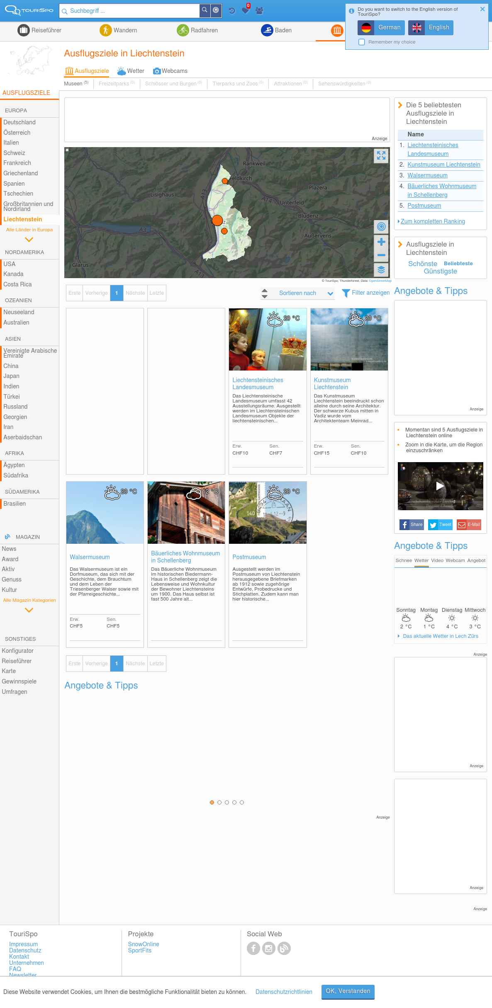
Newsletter (23, 976)
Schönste (422, 264)
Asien (13, 339)
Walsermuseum (90, 557)
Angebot (477, 560)
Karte (9, 671)
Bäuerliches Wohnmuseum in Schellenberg (185, 557)
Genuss (12, 580)
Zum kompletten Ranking (433, 222)
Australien (16, 323)
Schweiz (14, 153)
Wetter (135, 71)
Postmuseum (249, 557)
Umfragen (14, 692)
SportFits (139, 951)
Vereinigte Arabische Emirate (30, 353)
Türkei (11, 397)
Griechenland (20, 174)
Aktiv (8, 569)
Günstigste (440, 271)
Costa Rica (17, 285)
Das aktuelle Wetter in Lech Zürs (440, 636)
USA (9, 264)
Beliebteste (458, 264)
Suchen (209, 11)
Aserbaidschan (22, 438)
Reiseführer (45, 31)
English (439, 28)
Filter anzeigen (371, 293)
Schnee (404, 560)
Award (10, 559)
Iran (8, 427)
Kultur (9, 590)
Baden (282, 31)
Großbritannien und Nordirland (28, 207)
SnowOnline (143, 944)
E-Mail (474, 525)
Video (437, 560)
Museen (76, 84)
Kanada (13, 274)
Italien (11, 143)
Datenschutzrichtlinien (284, 992)
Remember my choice (392, 42)
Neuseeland (18, 312)
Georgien (15, 417)
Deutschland (19, 123)
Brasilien (14, 504)
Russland (15, 407)
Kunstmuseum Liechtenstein (332, 384)
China (10, 366)
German (389, 28)
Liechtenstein (22, 220)
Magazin (28, 537)
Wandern (124, 31)
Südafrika (15, 476)
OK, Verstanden (348, 991)
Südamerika (22, 492)
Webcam (455, 560)
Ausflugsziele (92, 71)
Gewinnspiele (19, 682)
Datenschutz (25, 951)
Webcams (175, 71)
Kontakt (19, 957)
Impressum (23, 944)
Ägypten (13, 465)
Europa (16, 111)
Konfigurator (18, 651)
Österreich (16, 133)
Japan (11, 376)
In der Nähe (221, 11)
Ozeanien (18, 300)
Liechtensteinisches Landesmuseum (257, 384)
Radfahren (203, 31)
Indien (11, 387)
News (9, 549)
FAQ (15, 969)
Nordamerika (24, 252)
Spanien (13, 184)
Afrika (14, 453)
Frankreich (17, 163)
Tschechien (18, 194)
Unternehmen (26, 963)
